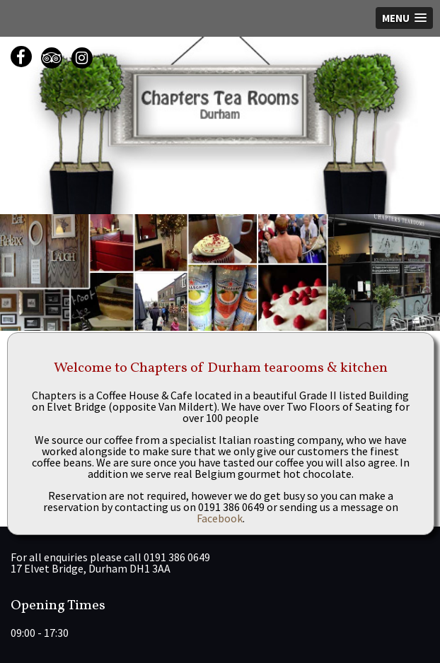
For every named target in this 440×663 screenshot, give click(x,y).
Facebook (220, 518)
